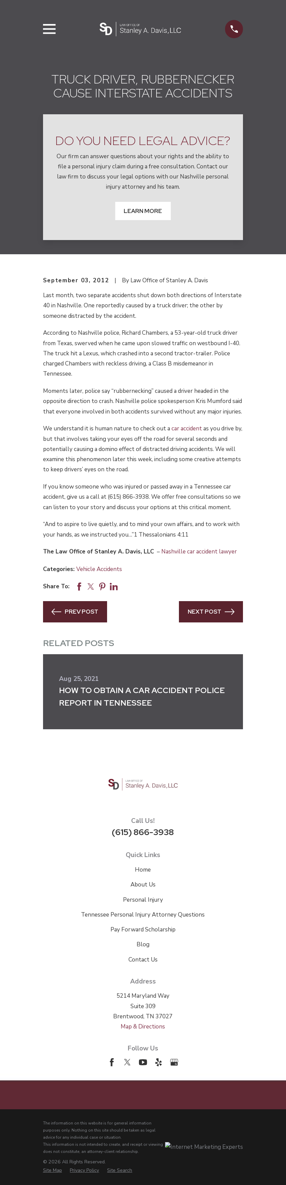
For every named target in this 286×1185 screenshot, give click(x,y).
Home (143, 870)
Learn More (143, 211)
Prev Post (75, 612)
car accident (186, 428)
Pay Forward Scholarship (143, 929)
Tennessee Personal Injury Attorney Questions (143, 915)
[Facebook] (112, 1062)
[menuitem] (52, 1170)
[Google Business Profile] (174, 1062)
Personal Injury (143, 900)
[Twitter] (127, 1062)
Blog (143, 944)
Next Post (211, 612)
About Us (143, 884)
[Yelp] (159, 1062)
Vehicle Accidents (99, 569)
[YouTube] (143, 1062)
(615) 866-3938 (143, 832)
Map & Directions (143, 1026)
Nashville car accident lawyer (199, 551)
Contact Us (143, 960)
